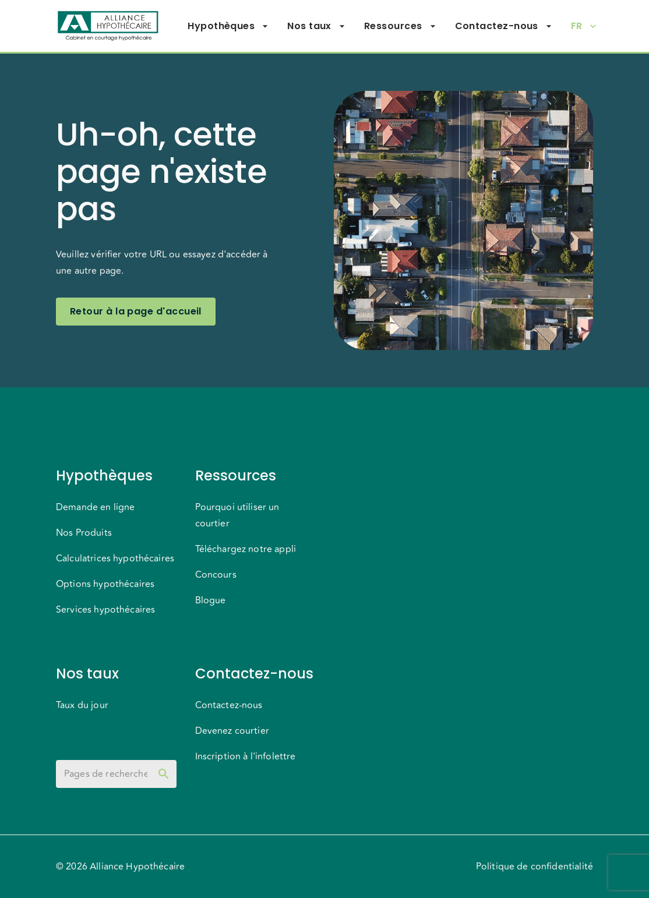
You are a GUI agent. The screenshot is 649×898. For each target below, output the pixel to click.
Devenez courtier (232, 731)
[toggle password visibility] (163, 774)
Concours (216, 575)
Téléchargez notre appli (245, 549)
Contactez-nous (504, 26)
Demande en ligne (95, 507)
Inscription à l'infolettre (245, 756)
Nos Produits (84, 533)
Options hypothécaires (105, 584)
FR (584, 26)
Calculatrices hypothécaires (115, 558)
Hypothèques (228, 26)
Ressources (400, 26)
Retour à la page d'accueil (136, 312)
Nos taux (316, 26)
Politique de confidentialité (534, 867)
